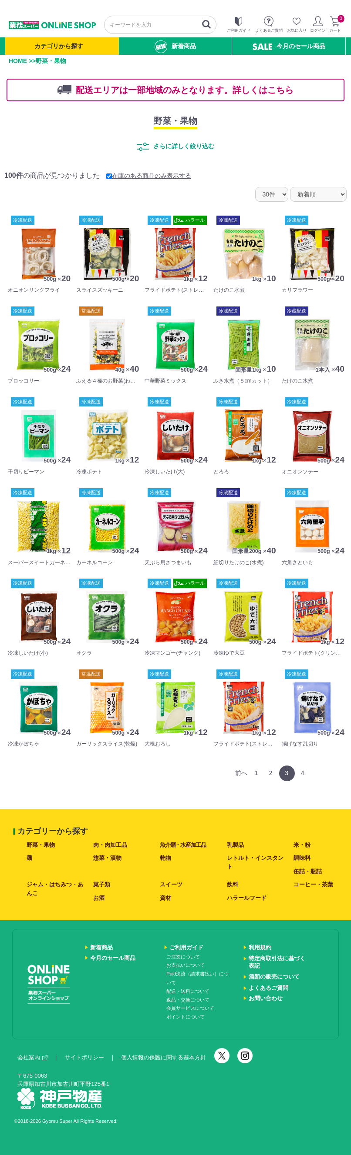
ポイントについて (185, 1016)
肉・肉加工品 (110, 845)
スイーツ (171, 884)
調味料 (302, 858)
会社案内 (32, 1057)
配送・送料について (187, 991)
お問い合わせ (266, 998)
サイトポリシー (84, 1057)
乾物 (165, 858)
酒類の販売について (274, 976)
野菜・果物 (175, 121)
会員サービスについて (190, 1008)
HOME (18, 60)
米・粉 (302, 845)
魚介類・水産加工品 (183, 845)
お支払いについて (185, 965)
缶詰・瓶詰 (308, 871)
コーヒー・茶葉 (313, 884)
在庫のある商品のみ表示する (148, 175)
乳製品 (235, 845)
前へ (241, 772)
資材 (165, 898)
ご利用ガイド (186, 947)
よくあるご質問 (268, 988)
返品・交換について (187, 999)
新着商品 (175, 46)
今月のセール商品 (289, 46)
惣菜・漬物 (107, 858)
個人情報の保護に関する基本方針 (163, 1057)
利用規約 (260, 947)
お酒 (99, 898)
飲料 (232, 884)
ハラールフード (247, 898)
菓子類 (101, 884)
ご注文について (183, 956)
